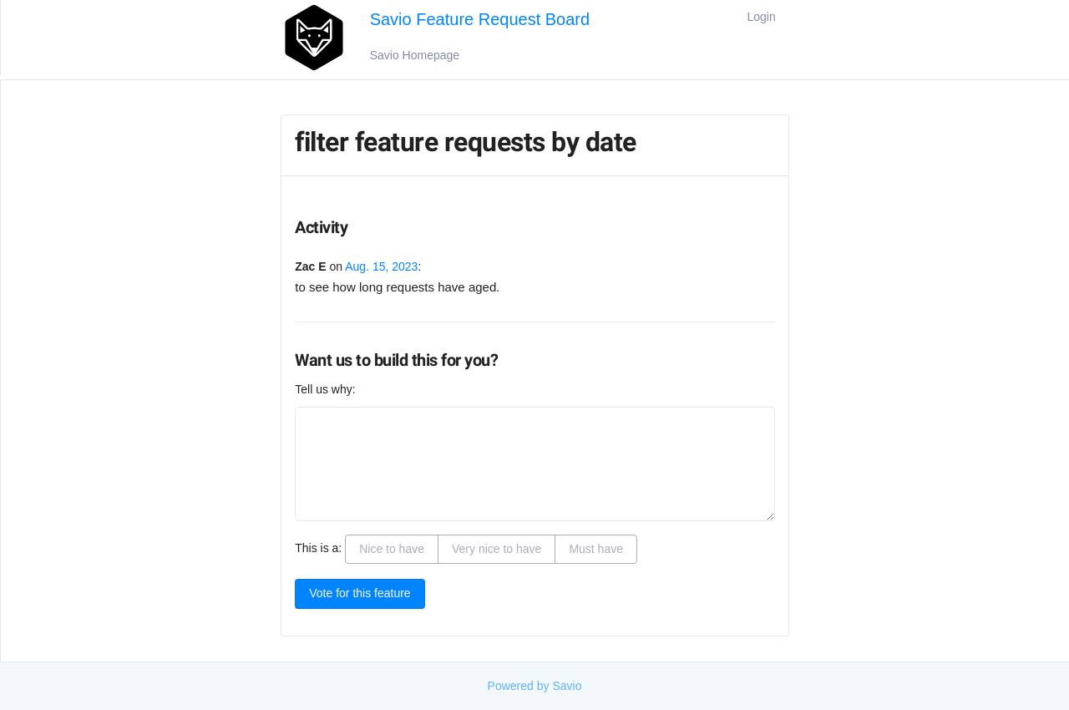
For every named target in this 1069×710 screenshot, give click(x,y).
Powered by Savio (535, 685)
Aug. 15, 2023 (381, 266)
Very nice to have (496, 548)
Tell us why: (325, 389)
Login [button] (761, 16)
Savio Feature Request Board (480, 19)
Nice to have (391, 548)
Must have (596, 548)
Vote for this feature (359, 593)
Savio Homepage (414, 55)
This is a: (318, 548)
